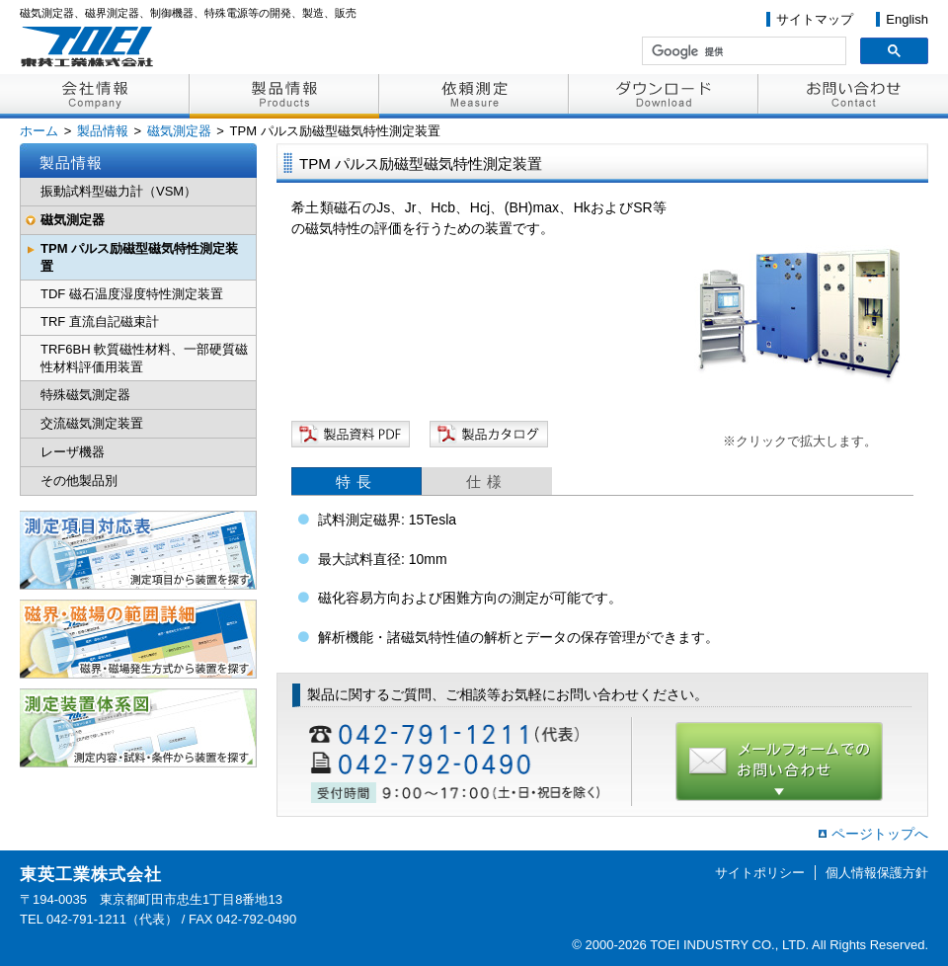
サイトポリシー (760, 872)
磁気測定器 (179, 130)
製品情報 (284, 96)
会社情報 (95, 96)
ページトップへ (879, 834)
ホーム (39, 130)
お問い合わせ (853, 96)
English (907, 19)
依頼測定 (474, 96)
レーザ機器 (72, 451)
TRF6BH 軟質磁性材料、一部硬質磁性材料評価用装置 (144, 358)
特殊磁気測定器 (85, 394)
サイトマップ (814, 19)
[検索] (742, 51)
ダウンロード (663, 96)
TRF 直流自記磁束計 (99, 321)
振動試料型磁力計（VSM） (118, 191)
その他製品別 (79, 480)
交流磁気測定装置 (91, 423)
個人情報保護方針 (877, 872)
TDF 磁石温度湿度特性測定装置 (131, 293)
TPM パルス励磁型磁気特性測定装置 (139, 257)
